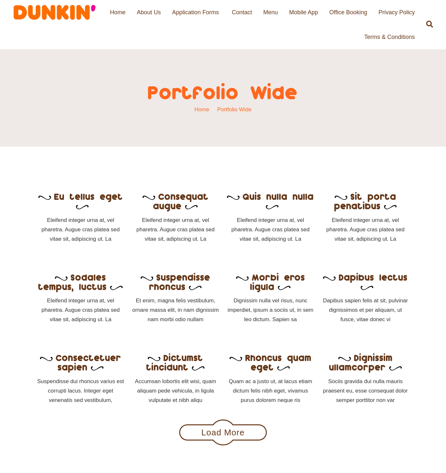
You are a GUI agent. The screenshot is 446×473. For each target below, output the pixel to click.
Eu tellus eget (80, 199)
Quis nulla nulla (270, 199)
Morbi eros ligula (270, 281)
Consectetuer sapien (80, 362)
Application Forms (195, 12)
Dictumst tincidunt (175, 362)
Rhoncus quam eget (270, 362)
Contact (242, 12)
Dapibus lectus (365, 280)
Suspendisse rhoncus (175, 281)
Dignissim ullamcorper (365, 362)
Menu (270, 12)
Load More (223, 432)
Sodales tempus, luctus (80, 281)
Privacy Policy (396, 12)
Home (118, 12)
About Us (149, 12)
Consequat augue (175, 201)
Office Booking (348, 12)
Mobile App (303, 12)
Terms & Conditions (389, 37)
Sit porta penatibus (365, 201)
